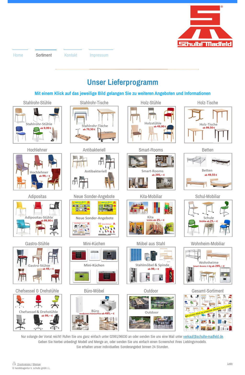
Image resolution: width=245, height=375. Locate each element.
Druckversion (21, 364)
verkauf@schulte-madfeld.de (203, 336)
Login (230, 363)
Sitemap (37, 364)
